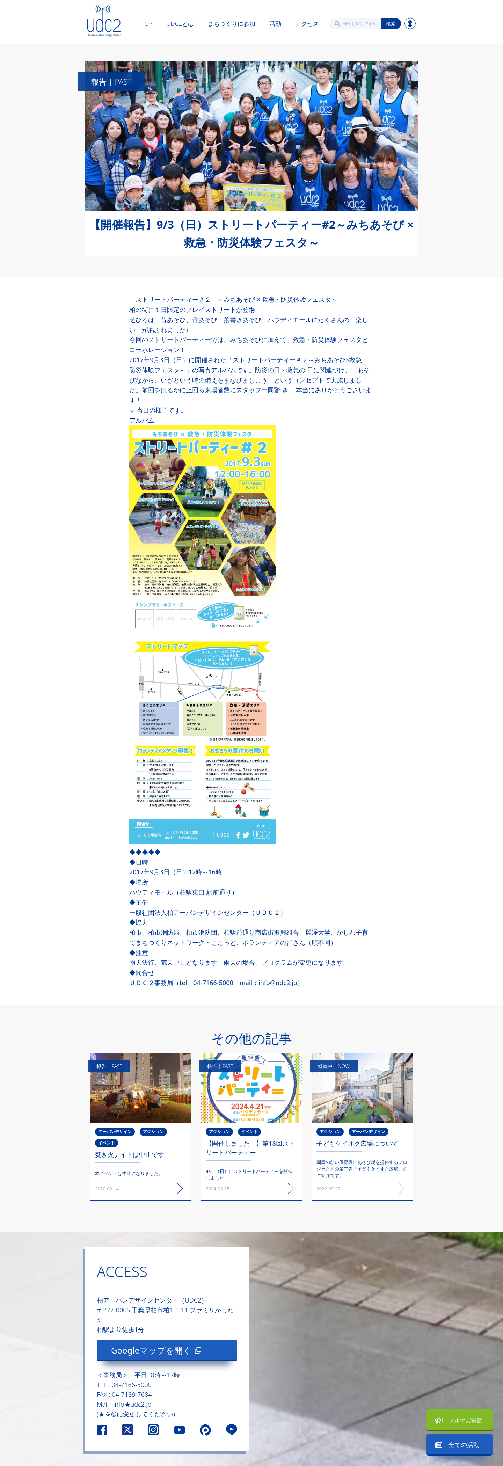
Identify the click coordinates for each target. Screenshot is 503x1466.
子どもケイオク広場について (357, 1143)
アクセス (307, 24)
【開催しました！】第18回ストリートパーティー (250, 1148)
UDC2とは (180, 24)
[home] (104, 21)
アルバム (141, 420)
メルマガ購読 (465, 1420)
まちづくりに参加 (231, 24)
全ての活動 (464, 1445)
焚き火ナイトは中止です (129, 1154)
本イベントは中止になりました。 (129, 1173)
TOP (147, 24)
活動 (275, 24)
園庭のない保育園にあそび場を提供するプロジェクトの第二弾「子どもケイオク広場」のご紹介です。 (361, 1169)
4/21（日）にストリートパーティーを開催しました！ (249, 1174)
